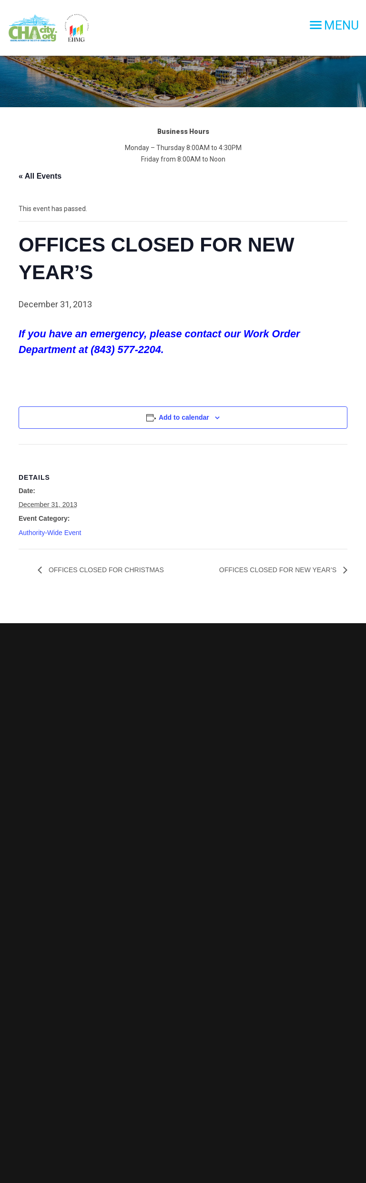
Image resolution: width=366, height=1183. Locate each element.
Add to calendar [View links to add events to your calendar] (184, 417)
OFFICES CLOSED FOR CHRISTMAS (105, 570)
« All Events (40, 176)
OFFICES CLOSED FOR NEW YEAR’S (278, 570)
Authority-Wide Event (50, 532)
